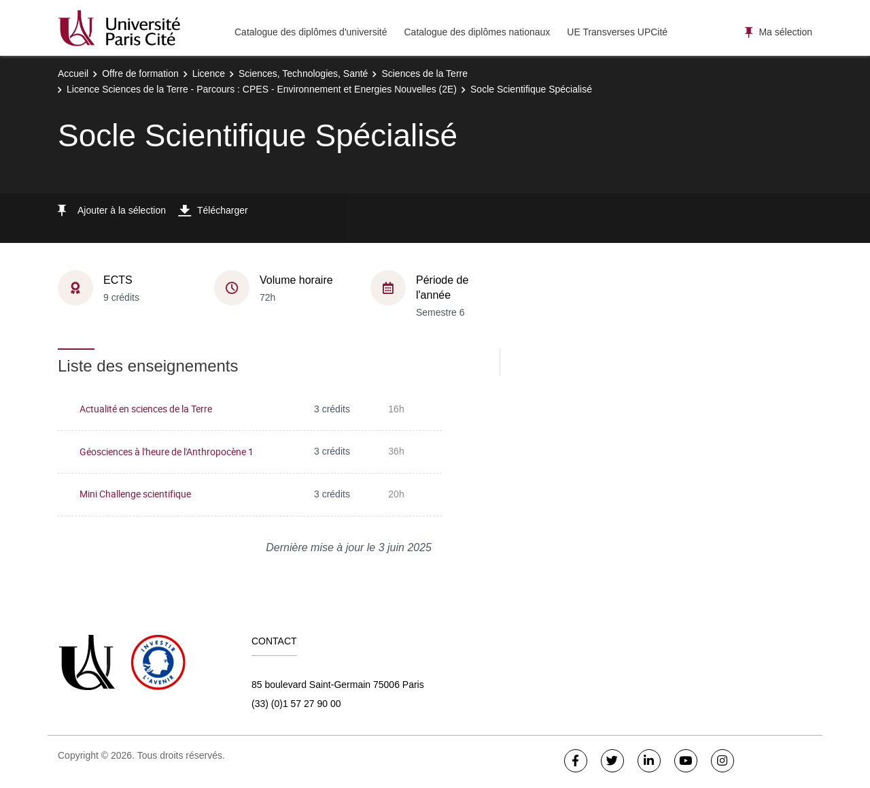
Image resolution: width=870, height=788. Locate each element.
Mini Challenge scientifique (135, 493)
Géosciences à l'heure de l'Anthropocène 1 (167, 451)
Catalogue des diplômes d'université (310, 32)
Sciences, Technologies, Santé (303, 73)
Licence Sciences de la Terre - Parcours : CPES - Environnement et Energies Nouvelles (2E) (262, 89)
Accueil (73, 73)
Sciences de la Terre (424, 73)
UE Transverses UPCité (617, 32)
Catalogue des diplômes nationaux (477, 32)
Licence (208, 73)
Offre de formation (140, 73)
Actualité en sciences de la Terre (146, 408)
